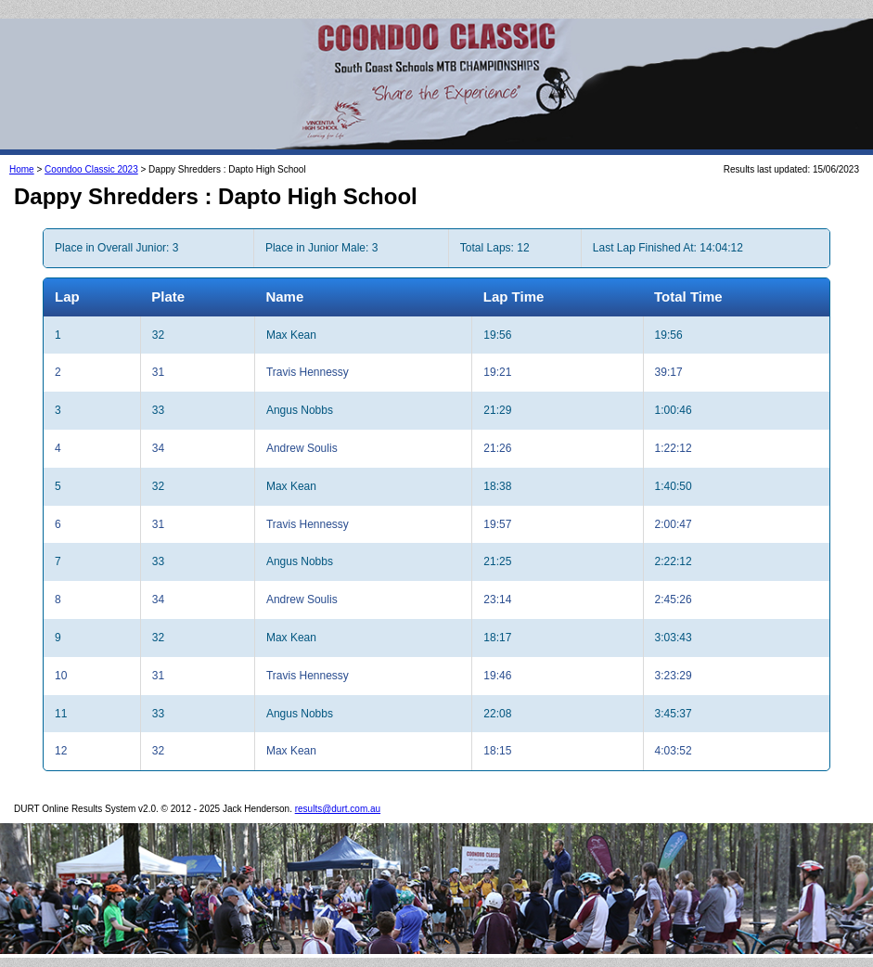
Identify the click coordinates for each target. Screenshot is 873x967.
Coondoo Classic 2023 (91, 169)
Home (21, 169)
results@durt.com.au (337, 809)
